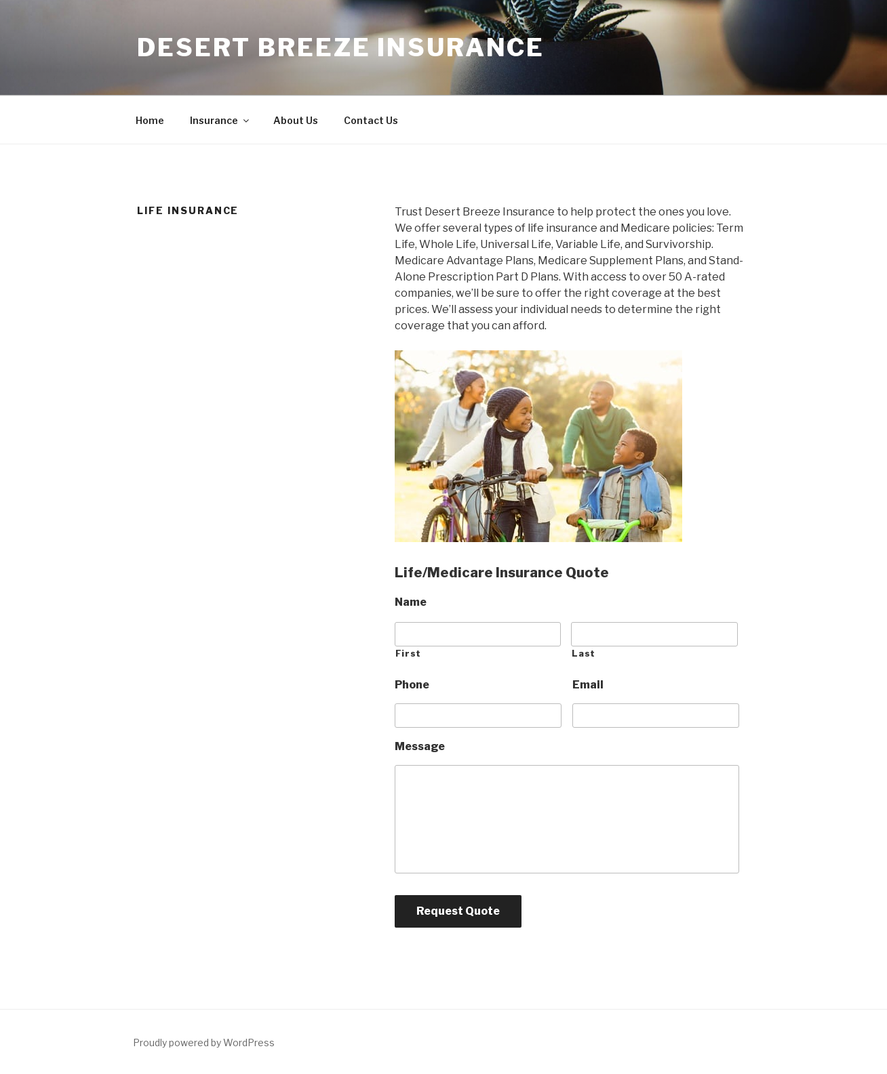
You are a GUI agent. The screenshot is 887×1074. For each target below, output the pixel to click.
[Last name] (654, 634)
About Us (295, 120)
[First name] (478, 634)
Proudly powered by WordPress (204, 1042)
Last (583, 653)
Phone (412, 684)
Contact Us (371, 120)
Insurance (220, 120)
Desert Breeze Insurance (341, 47)
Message (420, 746)
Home (150, 120)
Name (411, 602)
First (408, 653)
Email (588, 684)
